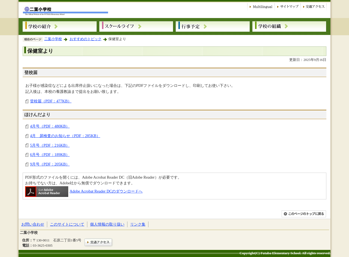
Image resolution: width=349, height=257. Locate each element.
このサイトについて (67, 224)
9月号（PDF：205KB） (50, 164)
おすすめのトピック (86, 39)
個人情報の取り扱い (107, 224)
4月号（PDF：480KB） (50, 126)
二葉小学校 (53, 39)
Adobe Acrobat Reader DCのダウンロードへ (83, 191)
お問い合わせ (32, 224)
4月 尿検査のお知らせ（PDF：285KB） (65, 136)
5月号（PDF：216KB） (50, 145)
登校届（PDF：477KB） (50, 101)
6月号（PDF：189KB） (50, 154)
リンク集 (137, 224)
